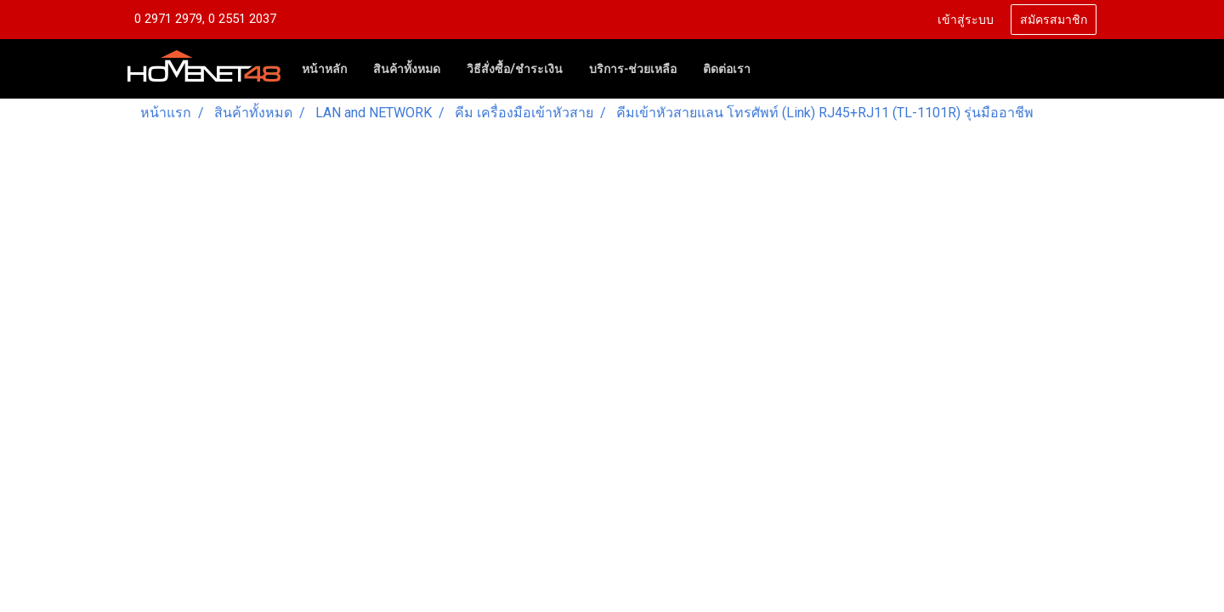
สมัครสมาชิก (1053, 20)
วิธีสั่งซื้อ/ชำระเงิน (515, 69)
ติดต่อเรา (727, 69)
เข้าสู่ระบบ (966, 20)
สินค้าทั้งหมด (406, 69)
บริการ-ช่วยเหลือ (633, 69)
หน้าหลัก (324, 69)
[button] (778, 69)
